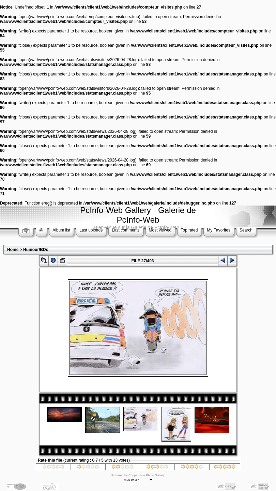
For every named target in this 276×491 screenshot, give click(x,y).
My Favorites (218, 230)
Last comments (125, 230)
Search (246, 230)
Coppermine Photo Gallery (146, 475)
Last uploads (91, 230)
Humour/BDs (35, 249)
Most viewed (160, 230)
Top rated (189, 230)
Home (12, 249)
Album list (61, 230)
